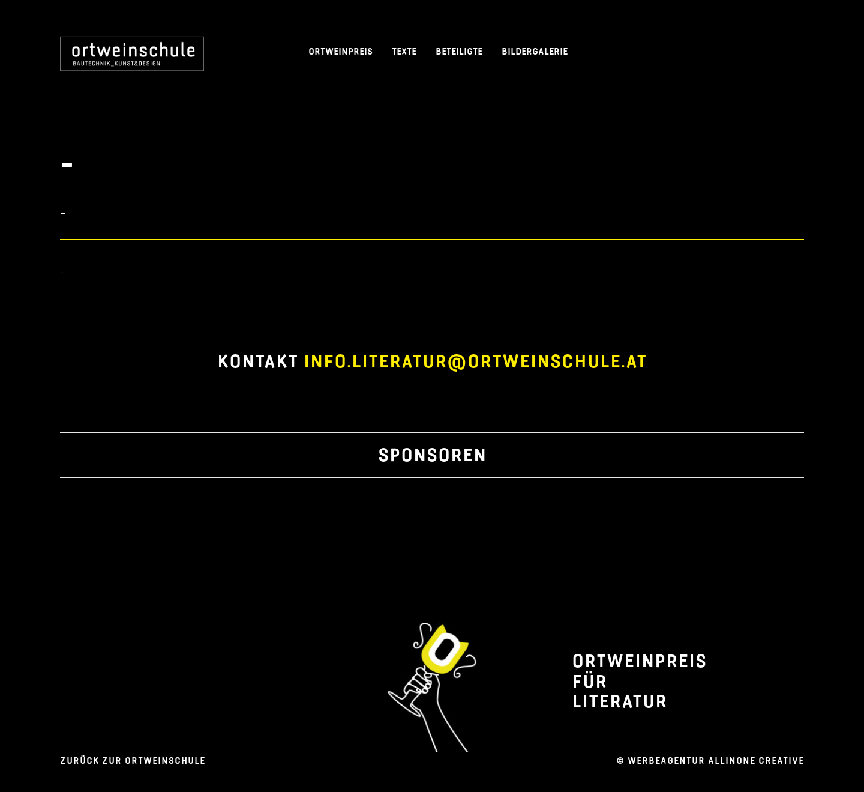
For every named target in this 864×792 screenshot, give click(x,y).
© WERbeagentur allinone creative (710, 760)
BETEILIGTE (459, 51)
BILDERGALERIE (535, 51)
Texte (404, 51)
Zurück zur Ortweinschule (132, 760)
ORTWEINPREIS (340, 51)
